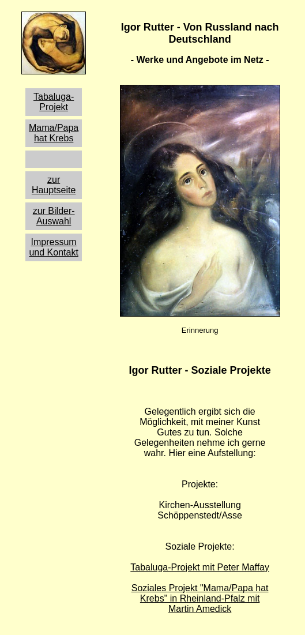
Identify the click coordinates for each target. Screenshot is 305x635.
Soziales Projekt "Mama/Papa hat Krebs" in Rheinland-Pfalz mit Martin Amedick (200, 598)
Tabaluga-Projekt (53, 102)
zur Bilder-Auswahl (54, 216)
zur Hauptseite (54, 185)
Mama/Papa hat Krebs (53, 133)
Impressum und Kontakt (53, 247)
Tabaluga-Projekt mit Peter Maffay (199, 567)
